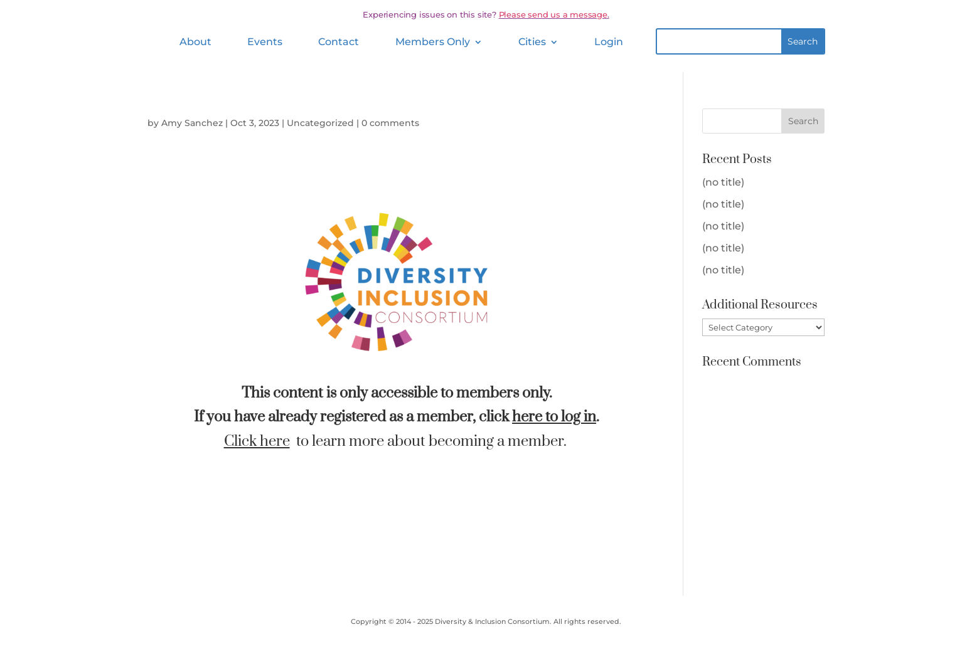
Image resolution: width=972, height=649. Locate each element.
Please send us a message (553, 14)
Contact (338, 42)
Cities (532, 42)
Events (264, 42)
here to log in (554, 417)
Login (608, 42)
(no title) (723, 182)
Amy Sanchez (192, 123)
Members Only (432, 42)
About (195, 42)
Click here (257, 441)
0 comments (390, 123)
